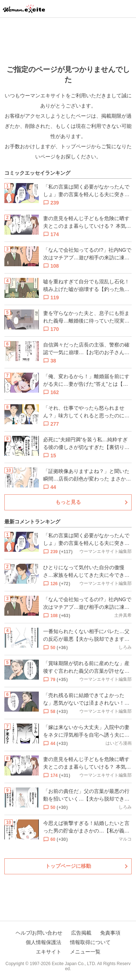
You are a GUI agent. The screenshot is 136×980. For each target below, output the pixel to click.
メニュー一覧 (85, 952)
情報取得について (90, 942)
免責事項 (110, 933)
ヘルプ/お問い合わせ (39, 933)
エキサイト (48, 952)
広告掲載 (81, 933)
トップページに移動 (68, 866)
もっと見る (68, 502)
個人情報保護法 (43, 942)
